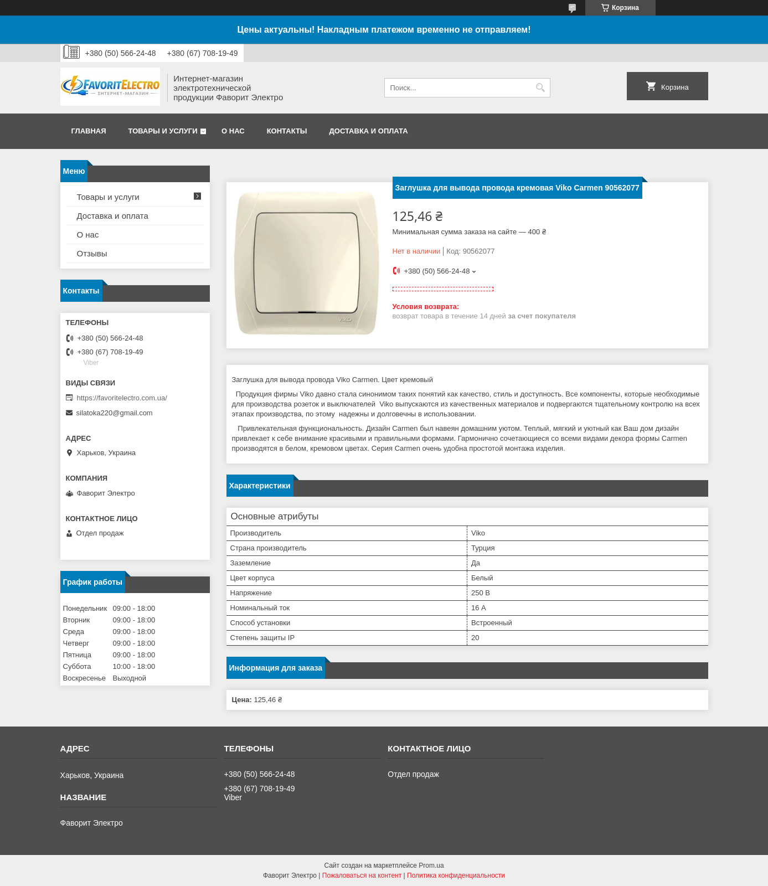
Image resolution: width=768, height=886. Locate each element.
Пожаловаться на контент (361, 875)
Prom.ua (431, 865)
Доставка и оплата (368, 131)
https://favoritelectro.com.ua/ (122, 398)
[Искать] (540, 87)
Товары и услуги (163, 131)
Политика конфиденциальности (456, 875)
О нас (233, 131)
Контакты (287, 131)
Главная (88, 131)
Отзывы (92, 253)
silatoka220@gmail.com (114, 413)
